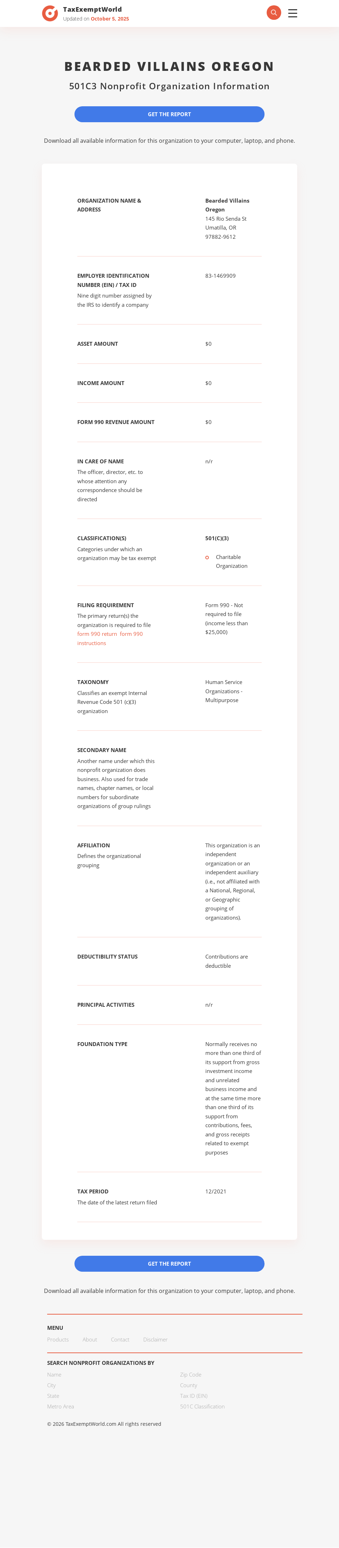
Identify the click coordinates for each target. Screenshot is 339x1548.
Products (58, 1339)
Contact (120, 1339)
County (188, 1385)
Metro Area (60, 1406)
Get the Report (169, 114)
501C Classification (202, 1406)
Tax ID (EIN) (193, 1396)
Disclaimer (155, 1339)
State (53, 1396)
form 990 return (97, 634)
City (51, 1385)
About (90, 1339)
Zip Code (190, 1374)
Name (54, 1374)
